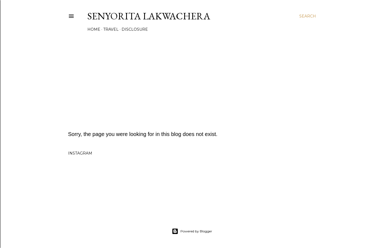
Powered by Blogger (192, 231)
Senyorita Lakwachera (148, 16)
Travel (111, 29)
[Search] (307, 16)
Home (93, 29)
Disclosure (135, 29)
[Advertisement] (192, 80)
